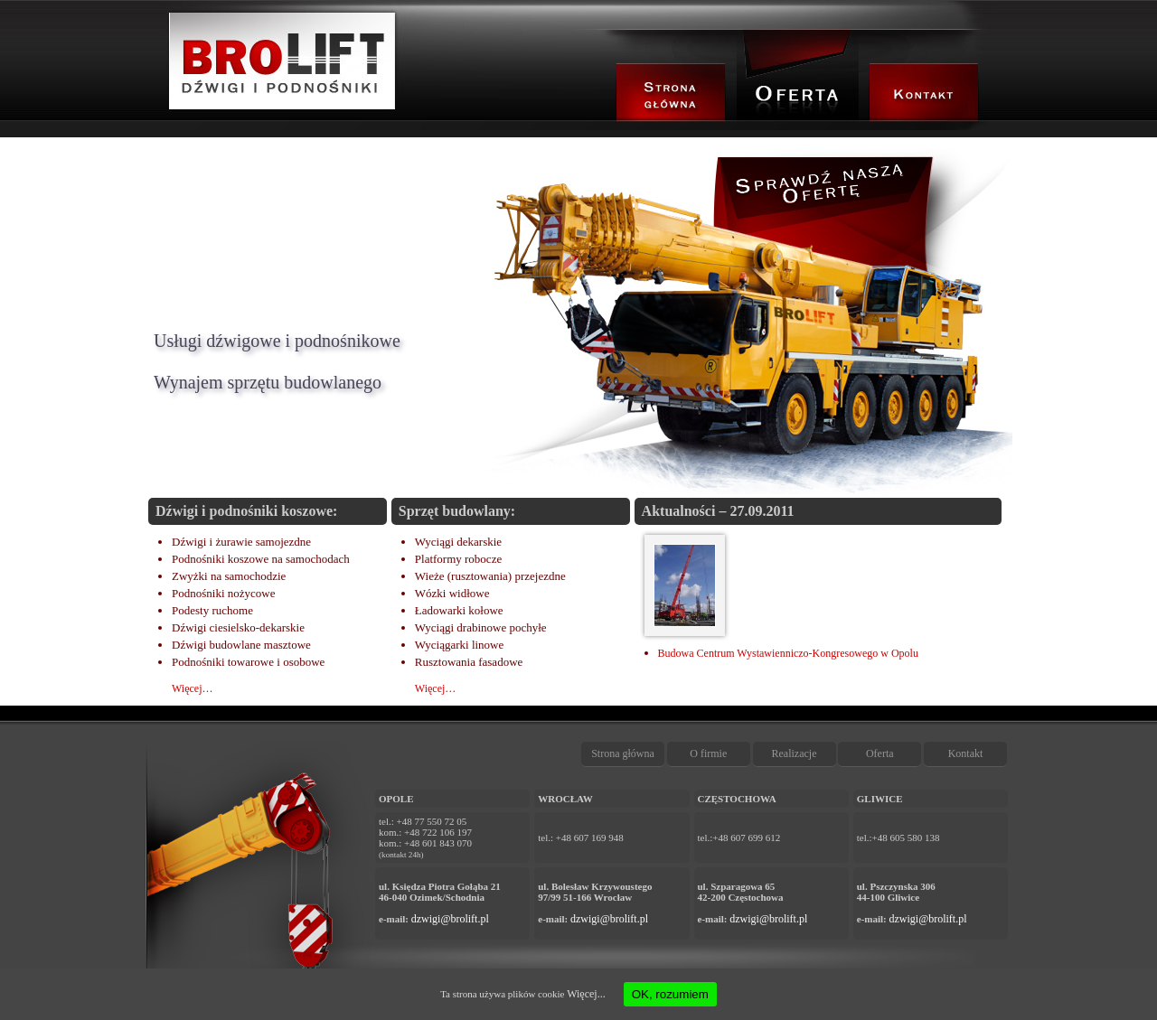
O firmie (708, 753)
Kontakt (965, 753)
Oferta (880, 753)
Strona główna (622, 753)
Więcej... (586, 993)
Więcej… (192, 688)
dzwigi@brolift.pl (450, 918)
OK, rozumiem (670, 994)
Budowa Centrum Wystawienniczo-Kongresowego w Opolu (788, 653)
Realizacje (794, 753)
